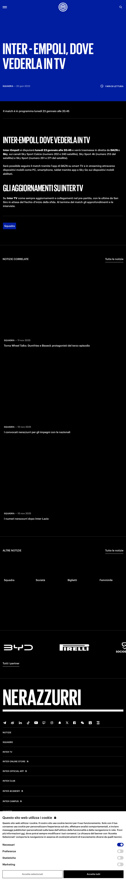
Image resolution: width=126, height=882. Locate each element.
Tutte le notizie (114, 258)
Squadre (8, 742)
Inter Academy (11, 791)
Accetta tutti (93, 874)
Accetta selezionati (32, 874)
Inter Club (9, 781)
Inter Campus (11, 801)
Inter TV (7, 752)
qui (23, 833)
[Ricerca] (120, 7)
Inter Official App (13, 771)
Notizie (7, 732)
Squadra (9, 225)
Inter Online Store (14, 761)
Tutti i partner (11, 663)
